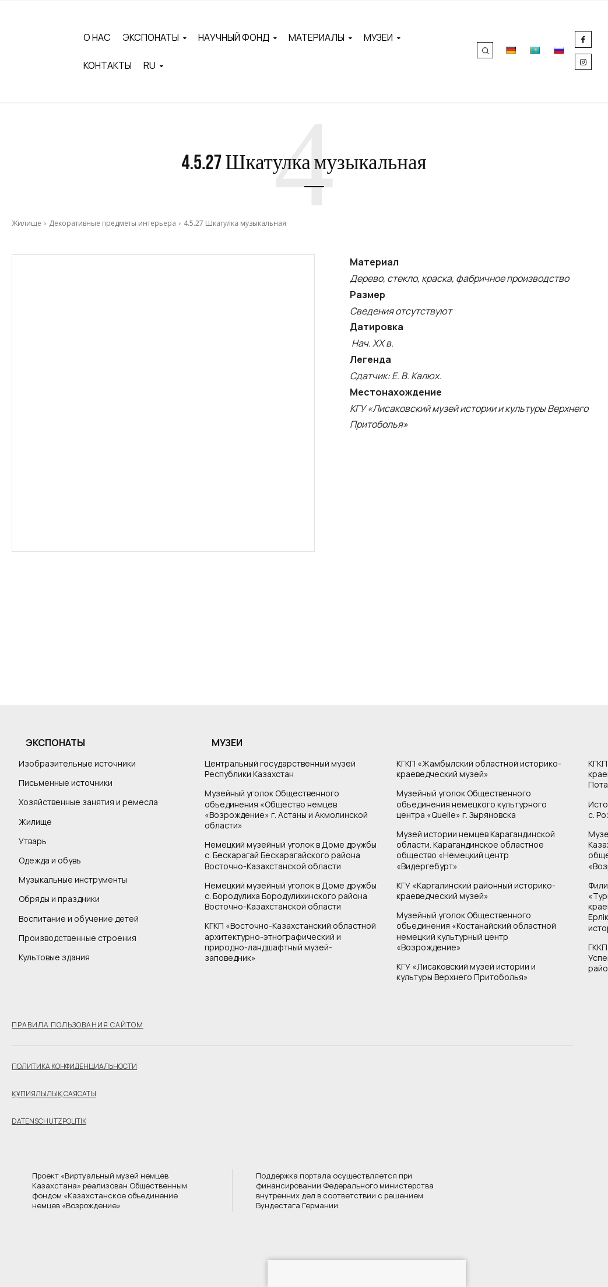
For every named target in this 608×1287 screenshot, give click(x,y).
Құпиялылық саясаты (54, 1094)
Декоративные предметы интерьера (112, 223)
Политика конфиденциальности (74, 1066)
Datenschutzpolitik (49, 1121)
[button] (485, 50)
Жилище (26, 223)
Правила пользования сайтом (77, 1025)
